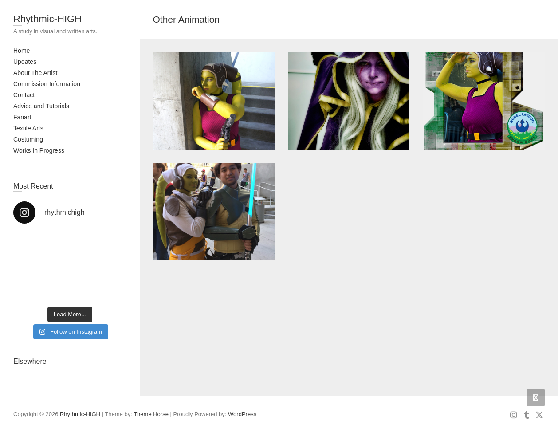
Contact (24, 94)
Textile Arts (28, 128)
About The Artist (35, 72)
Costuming (28, 139)
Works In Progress (38, 150)
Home (21, 50)
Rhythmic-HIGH (47, 18)
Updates (24, 61)
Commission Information (46, 83)
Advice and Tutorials (41, 106)
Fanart (22, 117)
